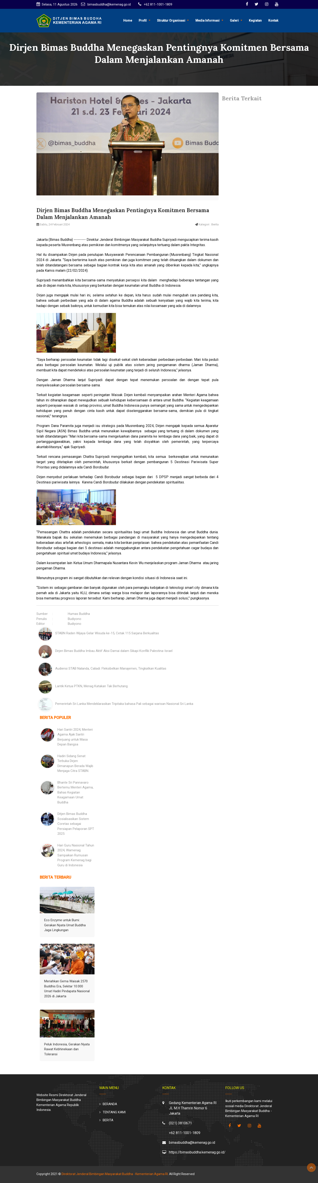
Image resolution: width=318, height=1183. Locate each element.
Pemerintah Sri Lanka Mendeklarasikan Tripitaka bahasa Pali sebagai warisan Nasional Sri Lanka (124, 704)
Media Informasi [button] (207, 20)
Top (311, 1167)
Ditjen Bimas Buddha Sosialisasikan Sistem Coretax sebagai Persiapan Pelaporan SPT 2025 (75, 824)
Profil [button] (143, 20)
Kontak (273, 20)
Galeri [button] (234, 20)
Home (127, 20)
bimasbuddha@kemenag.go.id (109, 4)
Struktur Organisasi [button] (171, 20)
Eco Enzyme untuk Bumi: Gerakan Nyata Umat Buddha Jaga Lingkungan (65, 925)
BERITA (108, 1120)
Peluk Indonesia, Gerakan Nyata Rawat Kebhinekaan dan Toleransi (67, 1049)
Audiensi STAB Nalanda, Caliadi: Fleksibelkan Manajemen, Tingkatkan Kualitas (110, 668)
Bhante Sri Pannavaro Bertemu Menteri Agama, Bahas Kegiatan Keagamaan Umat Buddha (75, 792)
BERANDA (110, 1104)
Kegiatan (255, 20)
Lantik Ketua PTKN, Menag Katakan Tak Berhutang (91, 686)
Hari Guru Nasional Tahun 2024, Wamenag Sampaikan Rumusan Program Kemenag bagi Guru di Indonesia (75, 855)
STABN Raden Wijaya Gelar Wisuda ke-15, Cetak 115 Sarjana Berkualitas (107, 633)
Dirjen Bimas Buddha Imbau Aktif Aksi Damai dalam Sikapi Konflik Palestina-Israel (113, 651)
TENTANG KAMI (114, 1112)
